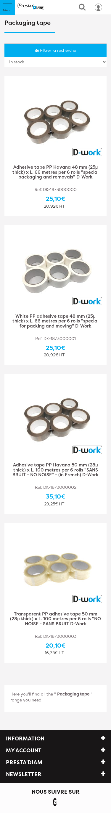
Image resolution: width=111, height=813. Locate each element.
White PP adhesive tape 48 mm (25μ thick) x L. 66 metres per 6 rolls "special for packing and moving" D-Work (55, 321)
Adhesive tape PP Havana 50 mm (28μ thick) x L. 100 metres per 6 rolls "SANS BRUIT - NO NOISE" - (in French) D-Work (55, 470)
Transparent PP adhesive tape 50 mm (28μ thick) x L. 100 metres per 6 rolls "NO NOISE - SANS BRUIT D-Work (55, 619)
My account (23, 750)
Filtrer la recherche (55, 50)
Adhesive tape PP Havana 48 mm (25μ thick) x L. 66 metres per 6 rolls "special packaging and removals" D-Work (55, 172)
